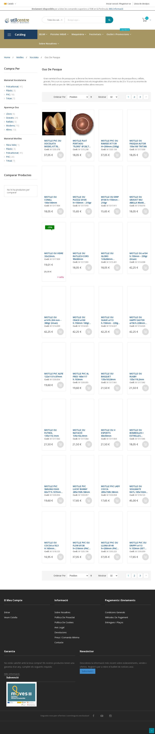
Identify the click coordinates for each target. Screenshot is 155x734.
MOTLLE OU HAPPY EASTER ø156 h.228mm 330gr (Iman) (137, 320)
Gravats (12, 117)
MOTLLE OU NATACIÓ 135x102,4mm (80, 433)
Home (7, 57)
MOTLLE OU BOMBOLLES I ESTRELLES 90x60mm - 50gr (138, 433)
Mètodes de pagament (116, 617)
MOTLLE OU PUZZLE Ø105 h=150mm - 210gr (82, 199)
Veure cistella (10, 617)
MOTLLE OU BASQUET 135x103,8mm (108, 376)
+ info (60, 277)
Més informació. (12, 673)
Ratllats (11, 121)
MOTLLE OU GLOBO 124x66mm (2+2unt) (107, 256)
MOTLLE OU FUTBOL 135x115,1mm (51, 433)
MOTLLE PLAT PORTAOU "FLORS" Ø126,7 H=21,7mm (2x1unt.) (81, 143)
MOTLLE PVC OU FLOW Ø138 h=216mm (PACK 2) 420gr (81, 545)
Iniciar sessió (112, 3)
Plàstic (11, 90)
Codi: (46, 149)
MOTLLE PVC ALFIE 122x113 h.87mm (53, 375)
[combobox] (87, 20)
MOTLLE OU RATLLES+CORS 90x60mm (81, 256)
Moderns (12, 125)
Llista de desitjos (141, 3)
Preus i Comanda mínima (66, 637)
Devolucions (60, 632)
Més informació (116, 8)
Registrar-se (125, 3)
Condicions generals (115, 612)
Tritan (10, 98)
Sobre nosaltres (62, 612)
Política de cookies (64, 622)
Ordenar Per (60, 96)
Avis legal (59, 627)
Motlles (20, 57)
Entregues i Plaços (114, 622)
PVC (10, 94)
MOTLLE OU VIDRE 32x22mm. (53, 255)
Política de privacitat (64, 617)
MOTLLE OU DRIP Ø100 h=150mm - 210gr (110, 199)
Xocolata (34, 57)
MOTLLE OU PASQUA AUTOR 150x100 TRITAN (138, 143)
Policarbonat (14, 86)
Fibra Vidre (13, 144)
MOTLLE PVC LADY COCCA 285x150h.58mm (110, 489)
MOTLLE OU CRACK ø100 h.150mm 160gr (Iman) (82, 320)
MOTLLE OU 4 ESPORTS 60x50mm (108, 433)
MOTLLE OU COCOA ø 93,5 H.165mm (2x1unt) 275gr (52, 545)
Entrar (7, 612)
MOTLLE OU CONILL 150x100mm (50, 199)
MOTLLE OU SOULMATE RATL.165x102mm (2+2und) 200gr (139, 489)
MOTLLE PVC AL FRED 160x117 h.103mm (81, 376)
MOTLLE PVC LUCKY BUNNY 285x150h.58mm (81, 489)
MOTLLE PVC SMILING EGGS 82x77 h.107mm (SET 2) (52, 489)
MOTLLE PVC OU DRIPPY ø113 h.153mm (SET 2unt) (138, 545)
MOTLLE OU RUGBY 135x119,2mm (137, 376)
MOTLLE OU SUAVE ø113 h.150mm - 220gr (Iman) (110, 320)
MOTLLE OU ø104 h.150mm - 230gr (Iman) (138, 256)
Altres (11, 129)
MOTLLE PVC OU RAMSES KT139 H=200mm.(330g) (110, 143)
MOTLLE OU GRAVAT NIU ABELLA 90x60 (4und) (137, 199)
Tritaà (10, 160)
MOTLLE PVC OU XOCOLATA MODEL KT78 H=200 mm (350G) (53, 143)
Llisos (10, 113)
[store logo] (19, 20)
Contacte (58, 642)
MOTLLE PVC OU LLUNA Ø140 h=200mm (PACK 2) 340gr (109, 545)
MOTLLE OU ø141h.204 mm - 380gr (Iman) (52, 320)
